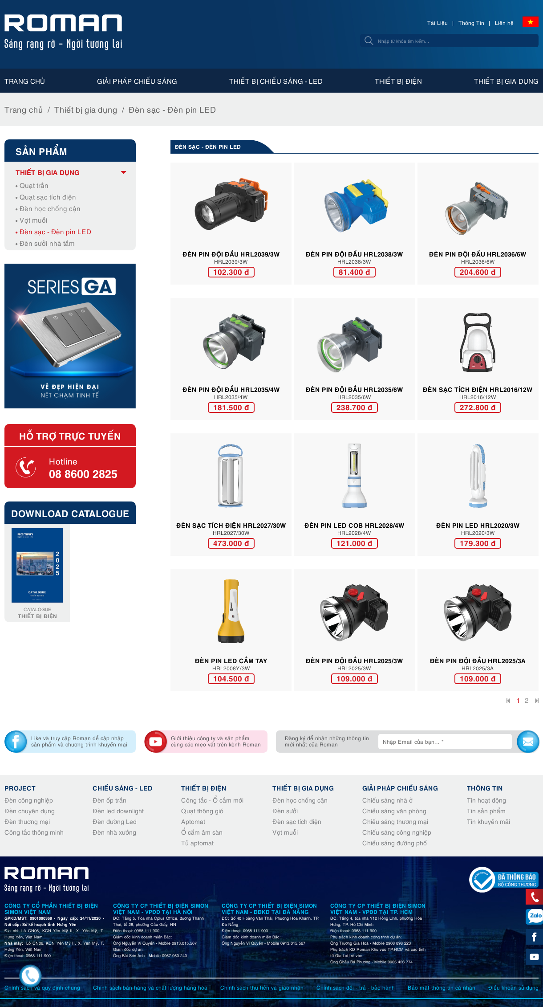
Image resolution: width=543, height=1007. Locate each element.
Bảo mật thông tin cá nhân (441, 987)
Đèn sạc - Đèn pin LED (172, 108)
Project (20, 787)
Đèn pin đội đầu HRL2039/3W (231, 253)
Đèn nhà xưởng (114, 832)
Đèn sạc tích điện (296, 821)
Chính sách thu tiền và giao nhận (262, 987)
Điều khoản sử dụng (513, 987)
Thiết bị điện (398, 80)
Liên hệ (504, 22)
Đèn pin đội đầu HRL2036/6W (478, 253)
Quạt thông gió (202, 810)
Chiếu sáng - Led (123, 787)
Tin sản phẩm (486, 810)
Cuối (536, 702)
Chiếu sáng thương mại (395, 821)
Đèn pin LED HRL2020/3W (478, 524)
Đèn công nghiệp (28, 799)
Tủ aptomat (197, 842)
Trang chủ (24, 80)
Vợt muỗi (32, 219)
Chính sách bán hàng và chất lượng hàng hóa (150, 987)
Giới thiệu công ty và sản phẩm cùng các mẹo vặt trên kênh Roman (216, 741)
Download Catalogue (70, 512)
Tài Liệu (437, 22)
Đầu (509, 702)
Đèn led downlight (118, 810)
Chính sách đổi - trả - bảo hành (355, 987)
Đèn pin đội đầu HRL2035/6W (354, 388)
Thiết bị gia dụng (506, 80)
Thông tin (485, 787)
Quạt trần (32, 184)
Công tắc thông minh (34, 832)
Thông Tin (471, 22)
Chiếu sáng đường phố (394, 842)
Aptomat (193, 821)
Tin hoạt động (486, 799)
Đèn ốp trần (109, 799)
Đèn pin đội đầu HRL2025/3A (478, 660)
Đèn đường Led (115, 821)
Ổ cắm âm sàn (202, 832)
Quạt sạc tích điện (46, 196)
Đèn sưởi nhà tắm (45, 242)
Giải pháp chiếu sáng (137, 80)
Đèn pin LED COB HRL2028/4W (354, 524)
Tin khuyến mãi (488, 821)
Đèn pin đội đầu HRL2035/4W (231, 388)
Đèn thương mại (27, 821)
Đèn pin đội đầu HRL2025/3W (354, 660)
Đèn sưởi (285, 810)
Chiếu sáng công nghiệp (396, 832)
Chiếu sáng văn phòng (394, 810)
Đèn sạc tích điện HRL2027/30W (231, 524)
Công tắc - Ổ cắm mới (212, 799)
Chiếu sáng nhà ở (387, 799)
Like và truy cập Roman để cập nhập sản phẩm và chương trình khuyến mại (79, 741)
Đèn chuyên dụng (29, 810)
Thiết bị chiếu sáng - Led (276, 80)
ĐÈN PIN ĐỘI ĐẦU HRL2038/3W (354, 253)
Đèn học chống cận (48, 208)
